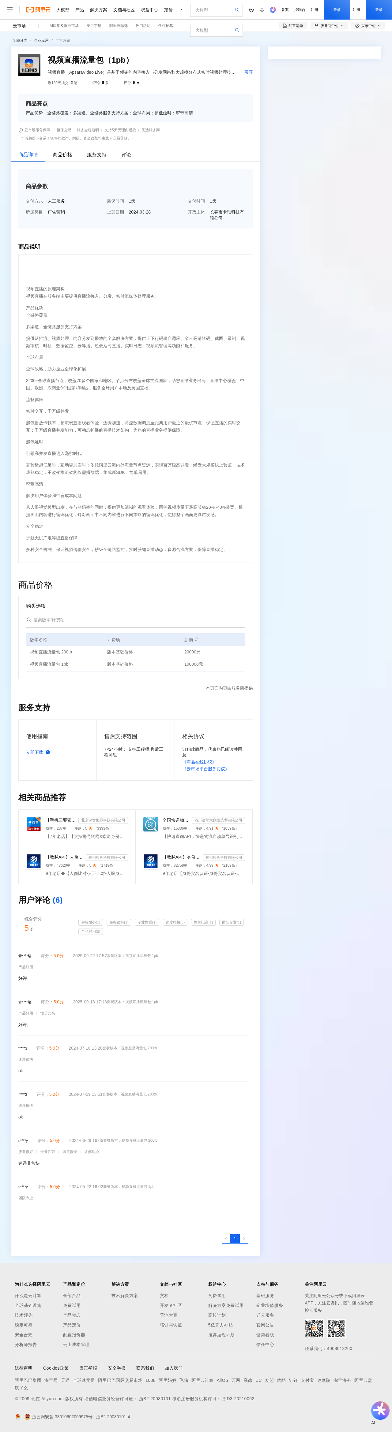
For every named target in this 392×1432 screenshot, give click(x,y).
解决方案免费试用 (226, 1305)
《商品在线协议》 (199, 762)
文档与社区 (124, 9)
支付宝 (307, 1380)
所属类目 (34, 212)
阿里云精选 (118, 26)
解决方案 (98, 9)
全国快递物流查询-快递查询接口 (176, 820)
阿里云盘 (363, 1380)
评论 (126, 154)
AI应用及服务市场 (64, 26)
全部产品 (72, 1295)
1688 (150, 1380)
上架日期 (115, 212)
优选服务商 (150, 130)
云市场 (19, 25)
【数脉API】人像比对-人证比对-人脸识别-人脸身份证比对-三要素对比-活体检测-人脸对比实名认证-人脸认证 (64, 857)
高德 (247, 1380)
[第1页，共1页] (234, 1239)
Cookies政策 (56, 1368)
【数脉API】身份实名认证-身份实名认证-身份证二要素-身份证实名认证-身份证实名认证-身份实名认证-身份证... (181, 857)
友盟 (269, 1380)
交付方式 (34, 201)
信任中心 (265, 1344)
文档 (164, 1295)
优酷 (281, 1380)
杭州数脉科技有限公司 (107, 857)
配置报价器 (74, 1334)
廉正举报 (88, 1368)
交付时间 (196, 201)
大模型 (62, 9)
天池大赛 (169, 1315)
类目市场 (94, 26)
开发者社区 (171, 1305)
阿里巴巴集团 (28, 1380)
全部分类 (20, 40)
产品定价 (72, 1324)
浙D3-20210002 (238, 1398)
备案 (285, 10)
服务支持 (97, 154)
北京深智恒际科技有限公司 (103, 820)
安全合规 (23, 1334)
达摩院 (324, 1380)
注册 (314, 10)
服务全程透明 (88, 130)
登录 (337, 10)
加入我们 (174, 1368)
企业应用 (41, 40)
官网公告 (265, 1324)
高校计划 (217, 1315)
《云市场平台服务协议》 (205, 768)
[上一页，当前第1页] (226, 1239)
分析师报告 (26, 1344)
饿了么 (21, 1387)
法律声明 (23, 1368)
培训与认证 (171, 1324)
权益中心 (149, 9)
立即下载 (39, 752)
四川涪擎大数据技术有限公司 (218, 820)
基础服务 (265, 1295)
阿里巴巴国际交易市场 (120, 1380)
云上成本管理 (76, 1344)
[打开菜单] (10, 10)
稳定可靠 (23, 1324)
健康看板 (265, 1334)
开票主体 (196, 212)
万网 (236, 1380)
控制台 (299, 10)
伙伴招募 (165, 26)
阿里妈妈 (167, 1380)
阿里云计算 (202, 1380)
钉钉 (293, 1380)
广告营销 (62, 40)
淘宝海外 (342, 1380)
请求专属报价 (355, 166)
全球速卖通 (84, 1380)
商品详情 (28, 154)
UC (258, 1380)
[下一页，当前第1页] (243, 1239)
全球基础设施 (28, 1305)
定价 (168, 9)
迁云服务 (265, 1315)
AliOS (222, 1380)
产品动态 (72, 1315)
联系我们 (145, 1368)
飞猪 (183, 1380)
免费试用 (72, 1305)
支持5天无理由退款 (120, 130)
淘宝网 (51, 1380)
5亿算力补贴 (220, 1324)
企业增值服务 (269, 1305)
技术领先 (23, 1315)
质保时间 (115, 201)
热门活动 (143, 26)
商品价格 (62, 154)
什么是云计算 (28, 1295)
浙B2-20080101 (155, 1398)
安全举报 (117, 1368)
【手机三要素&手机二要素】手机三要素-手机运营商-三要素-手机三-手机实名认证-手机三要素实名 (61, 820)
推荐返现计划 (221, 1334)
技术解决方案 (124, 1295)
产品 (79, 9)
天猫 (65, 1380)
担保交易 (64, 130)
